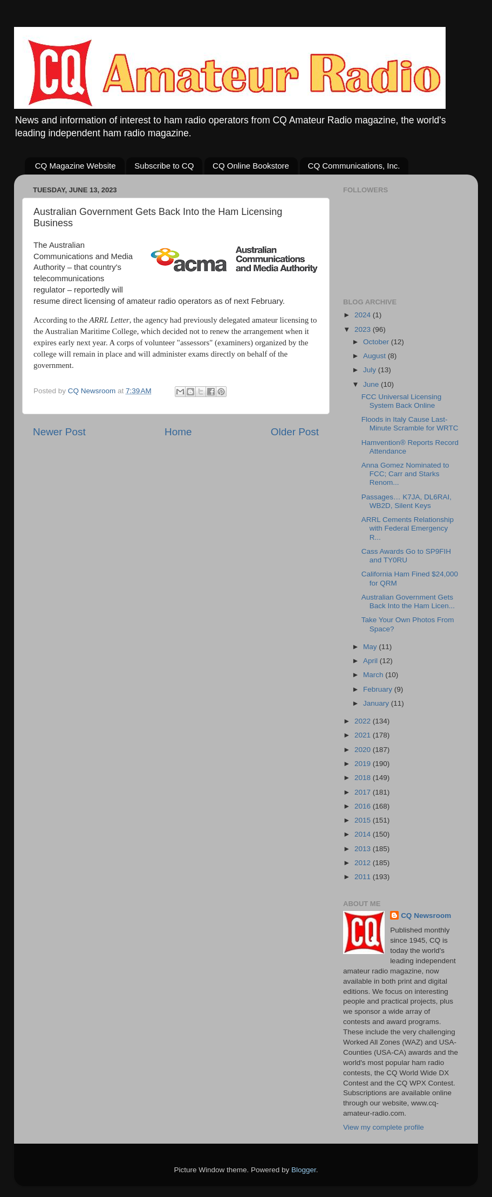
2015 (363, 820)
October (377, 342)
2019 (363, 764)
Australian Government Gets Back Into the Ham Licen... (408, 601)
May (371, 647)
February (378, 689)
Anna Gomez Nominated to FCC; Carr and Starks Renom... (405, 473)
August (375, 356)
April (371, 661)
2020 (363, 750)
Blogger (303, 1170)
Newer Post (59, 431)
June (372, 384)
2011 (363, 877)
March (374, 675)
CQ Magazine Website (75, 165)
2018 (363, 778)
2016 (363, 806)
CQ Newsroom (426, 915)
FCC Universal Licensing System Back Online (401, 401)
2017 (363, 792)
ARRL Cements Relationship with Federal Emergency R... (407, 528)
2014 (363, 834)
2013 (363, 849)
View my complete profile (383, 1127)
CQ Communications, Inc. (354, 165)
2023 (363, 329)
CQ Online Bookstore (251, 165)
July (370, 370)
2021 (363, 735)
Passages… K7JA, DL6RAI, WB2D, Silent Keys (406, 501)
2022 (363, 721)
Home (178, 431)
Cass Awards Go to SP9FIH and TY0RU (406, 555)
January (377, 703)
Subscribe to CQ (164, 165)
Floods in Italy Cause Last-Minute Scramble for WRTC (410, 423)
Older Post (295, 431)
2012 (363, 863)
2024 (363, 315)
